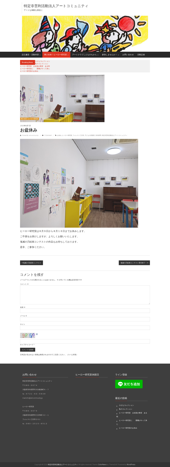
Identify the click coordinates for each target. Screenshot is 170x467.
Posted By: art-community (30, 135)
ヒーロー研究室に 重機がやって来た (35, 69)
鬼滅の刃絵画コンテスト (32, 263)
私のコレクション (41, 64)
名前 (22, 307)
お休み (59, 135)
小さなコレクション (42, 61)
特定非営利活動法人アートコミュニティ (56, 6)
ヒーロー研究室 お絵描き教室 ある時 (35, 66)
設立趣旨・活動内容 (30, 54)
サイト (22, 324)
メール (23, 316)
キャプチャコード (26, 345)
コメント (24, 284)
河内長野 (98, 135)
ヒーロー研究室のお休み (29, 71)
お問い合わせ (128, 54)
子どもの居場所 (90, 135)
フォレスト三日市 (78, 135)
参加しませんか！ (109, 54)
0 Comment (47, 135)
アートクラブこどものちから (84, 54)
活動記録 (141, 54)
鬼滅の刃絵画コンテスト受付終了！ (134, 263)
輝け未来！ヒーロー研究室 (55, 54)
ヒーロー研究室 (67, 135)
